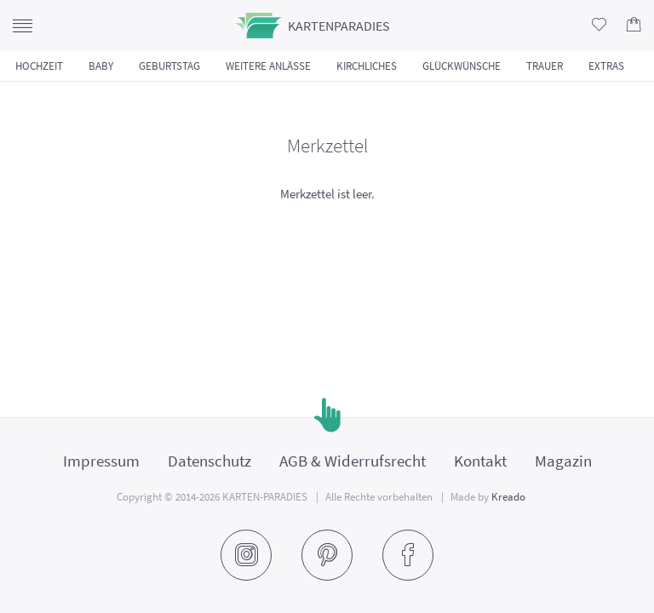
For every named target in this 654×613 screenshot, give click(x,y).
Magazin (563, 460)
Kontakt (480, 460)
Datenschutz (209, 460)
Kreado (508, 497)
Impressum (101, 460)
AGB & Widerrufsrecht (352, 460)
